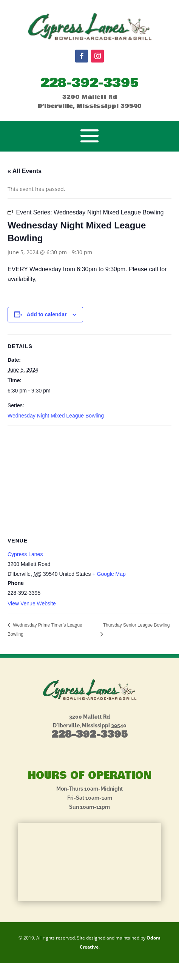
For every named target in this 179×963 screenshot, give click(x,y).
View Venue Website (32, 603)
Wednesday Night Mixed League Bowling (56, 416)
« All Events (25, 171)
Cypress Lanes (25, 554)
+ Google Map (108, 574)
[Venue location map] (89, 480)
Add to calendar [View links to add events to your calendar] (47, 314)
